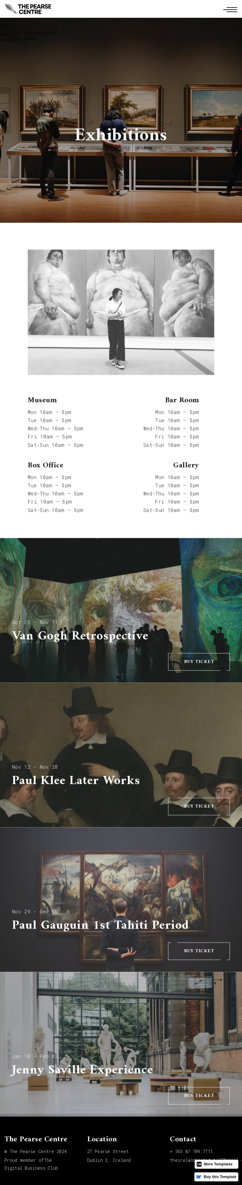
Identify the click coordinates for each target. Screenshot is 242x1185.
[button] (229, 9)
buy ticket (199, 665)
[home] (28, 9)
